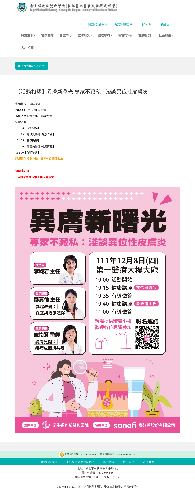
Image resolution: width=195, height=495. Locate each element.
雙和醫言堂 (123, 24)
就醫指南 (125, 35)
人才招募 (28, 47)
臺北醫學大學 (49, 461)
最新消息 (40, 65)
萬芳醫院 (108, 461)
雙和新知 (145, 35)
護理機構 (105, 35)
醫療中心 (65, 35)
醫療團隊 (47, 35)
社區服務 (166, 35)
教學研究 (85, 35)
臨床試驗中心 (97, 24)
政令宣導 (128, 461)
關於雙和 (28, 35)
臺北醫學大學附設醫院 (80, 461)
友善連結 (148, 461)
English (146, 24)
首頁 (165, 24)
